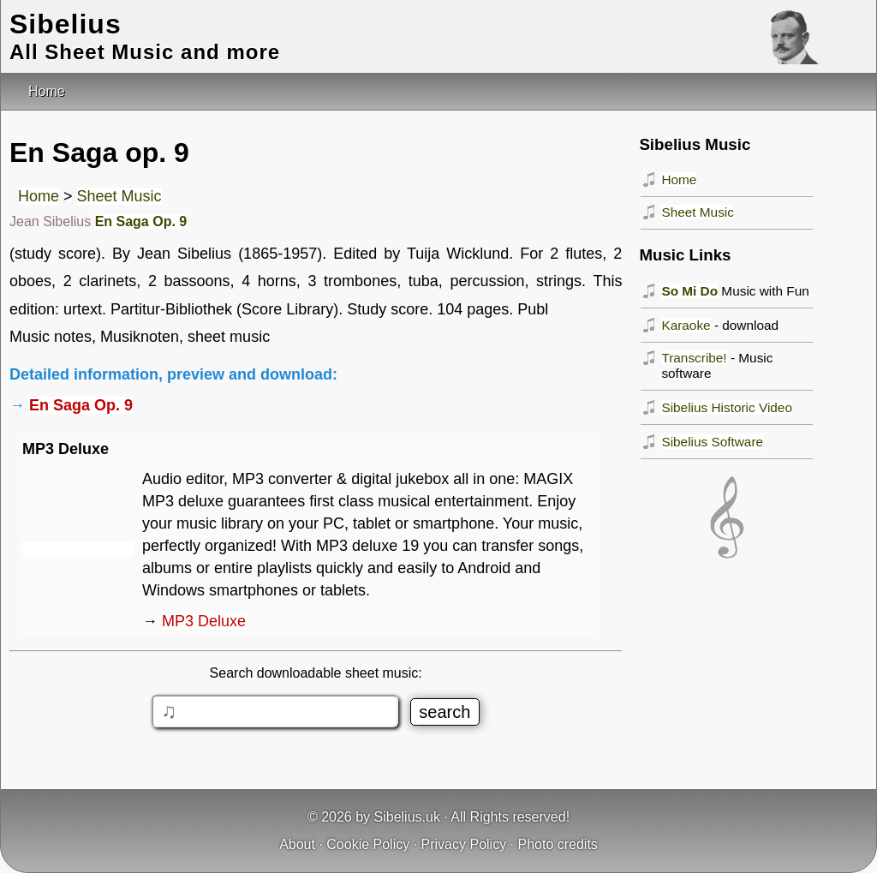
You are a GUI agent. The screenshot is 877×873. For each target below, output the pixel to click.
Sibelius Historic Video (726, 407)
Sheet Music (119, 196)
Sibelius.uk (407, 817)
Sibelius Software (712, 441)
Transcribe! (693, 357)
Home (38, 196)
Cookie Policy (367, 844)
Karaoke (685, 325)
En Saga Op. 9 (141, 221)
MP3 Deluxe (204, 621)
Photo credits (557, 844)
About (297, 844)
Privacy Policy (464, 844)
